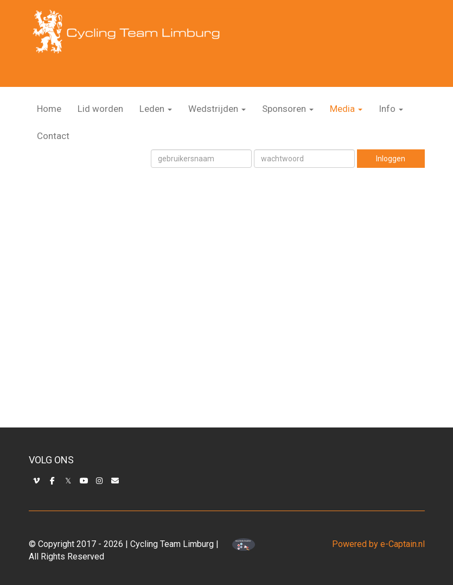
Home (49, 108)
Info (391, 108)
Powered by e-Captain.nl (378, 544)
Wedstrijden (217, 108)
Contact (53, 135)
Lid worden (100, 108)
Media (346, 108)
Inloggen (390, 158)
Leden (155, 108)
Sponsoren (288, 108)
